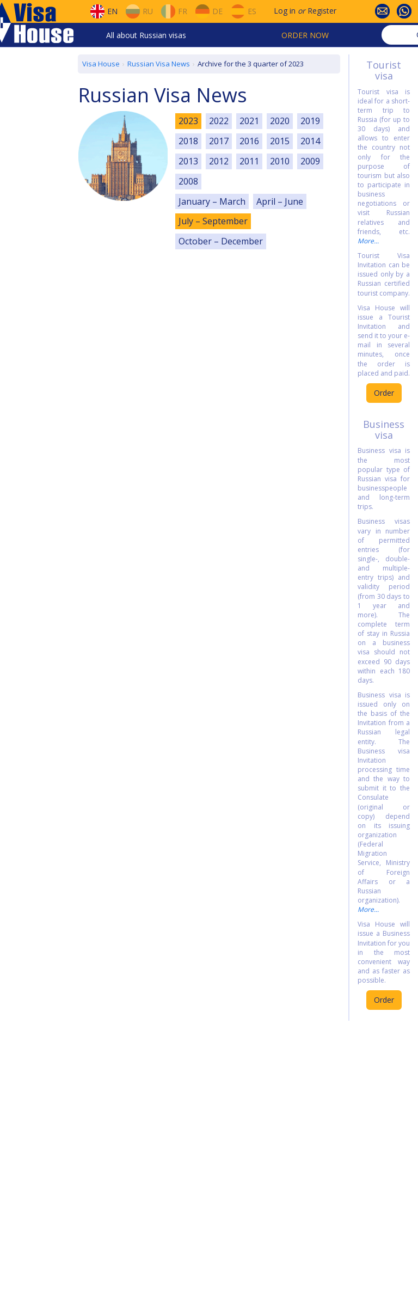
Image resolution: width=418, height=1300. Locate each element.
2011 (249, 161)
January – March (212, 201)
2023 (188, 121)
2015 (280, 141)
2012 (219, 161)
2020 (280, 121)
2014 (310, 141)
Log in (285, 10)
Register (322, 10)
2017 (219, 141)
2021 (249, 121)
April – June (279, 201)
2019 (310, 121)
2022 (219, 121)
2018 (188, 141)
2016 (249, 141)
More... (368, 241)
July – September (213, 221)
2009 (310, 161)
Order (384, 393)
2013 (188, 161)
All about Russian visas (146, 35)
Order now (305, 35)
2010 (280, 161)
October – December (221, 241)
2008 (188, 181)
